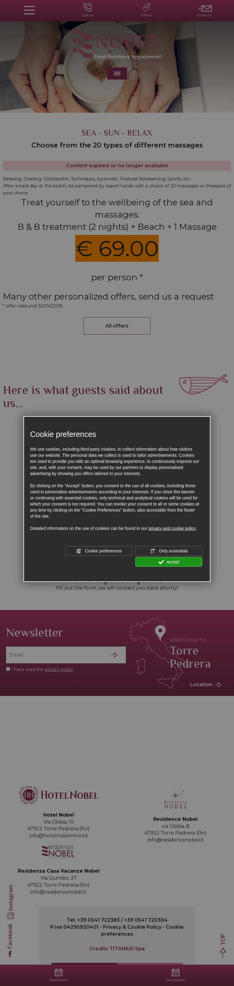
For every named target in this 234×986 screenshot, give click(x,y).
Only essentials (169, 551)
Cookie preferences (99, 551)
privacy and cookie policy (172, 528)
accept (168, 562)
